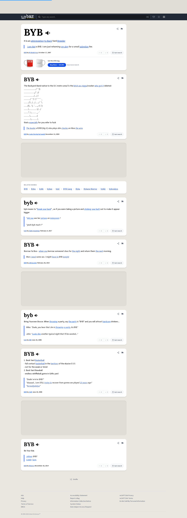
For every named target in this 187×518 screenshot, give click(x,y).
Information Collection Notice (80, 501)
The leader (31, 128)
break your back (44, 209)
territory (54, 363)
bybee (49, 189)
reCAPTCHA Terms (126, 498)
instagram (54, 218)
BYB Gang (67, 189)
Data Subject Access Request (80, 507)
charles (65, 128)
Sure (34, 459)
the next (99, 251)
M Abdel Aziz (33, 52)
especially (33, 122)
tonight (66, 256)
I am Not (31, 46)
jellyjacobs (33, 263)
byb (25, 231)
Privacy (23, 501)
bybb (41, 189)
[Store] (153, 17)
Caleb (28, 459)
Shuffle (74, 479)
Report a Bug (75, 498)
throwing (53, 321)
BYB (25, 52)
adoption (84, 46)
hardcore (107, 321)
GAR (30, 392)
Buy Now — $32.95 (57, 65)
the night (76, 251)
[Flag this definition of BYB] (122, 29)
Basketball (39, 360)
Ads (22, 495)
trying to (48, 382)
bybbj (103, 189)
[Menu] (164, 17)
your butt (96, 209)
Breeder (61, 41)
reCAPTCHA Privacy (127, 495)
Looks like (36, 334)
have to (55, 256)
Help (22, 498)
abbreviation (37, 41)
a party (67, 327)
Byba (78, 189)
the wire (79, 128)
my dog (64, 46)
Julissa (29, 456)
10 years (83, 382)
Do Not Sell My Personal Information (132, 501)
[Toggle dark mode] (158, 17)
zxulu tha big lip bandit (37, 134)
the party (72, 321)
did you (30, 218)
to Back (48, 41)
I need (33, 256)
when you (43, 251)
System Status (75, 504)
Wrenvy (31, 466)
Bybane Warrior (90, 189)
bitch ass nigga (80, 85)
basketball (40, 363)
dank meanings (34, 231)
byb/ (58, 189)
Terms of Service (27, 504)
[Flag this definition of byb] (122, 201)
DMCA (23, 507)
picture (44, 218)
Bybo (33, 189)
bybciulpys (113, 189)
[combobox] (93, 17)
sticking (87, 209)
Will (30, 340)
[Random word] (146, 16)
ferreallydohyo (33, 386)
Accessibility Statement (78, 495)
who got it (99, 85)
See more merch (73, 65)
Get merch (117, 53)
